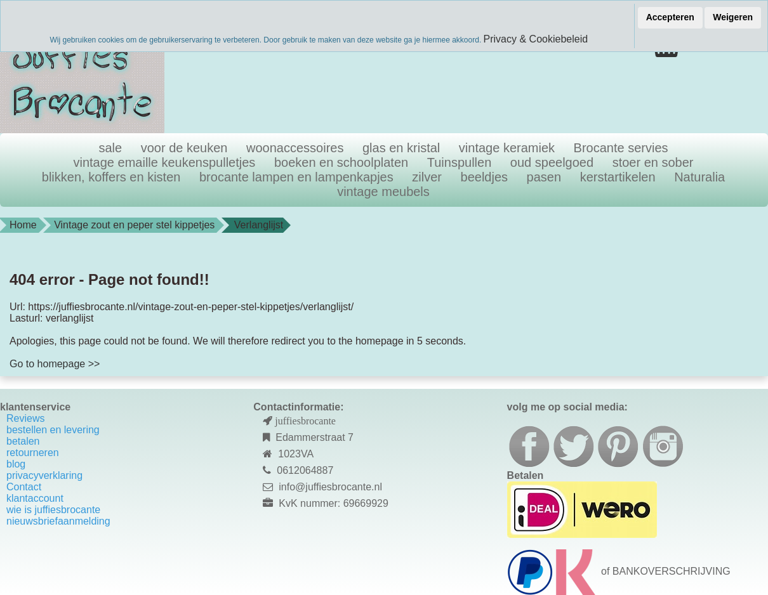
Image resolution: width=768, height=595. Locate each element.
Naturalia (699, 177)
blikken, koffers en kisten (111, 177)
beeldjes (484, 177)
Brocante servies (621, 148)
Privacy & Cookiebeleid (536, 39)
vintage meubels (383, 192)
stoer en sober (653, 162)
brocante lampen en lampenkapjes (296, 177)
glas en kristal (401, 148)
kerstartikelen (618, 177)
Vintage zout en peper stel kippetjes (134, 224)
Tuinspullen (459, 162)
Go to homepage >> (55, 363)
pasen (544, 177)
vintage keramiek (507, 148)
